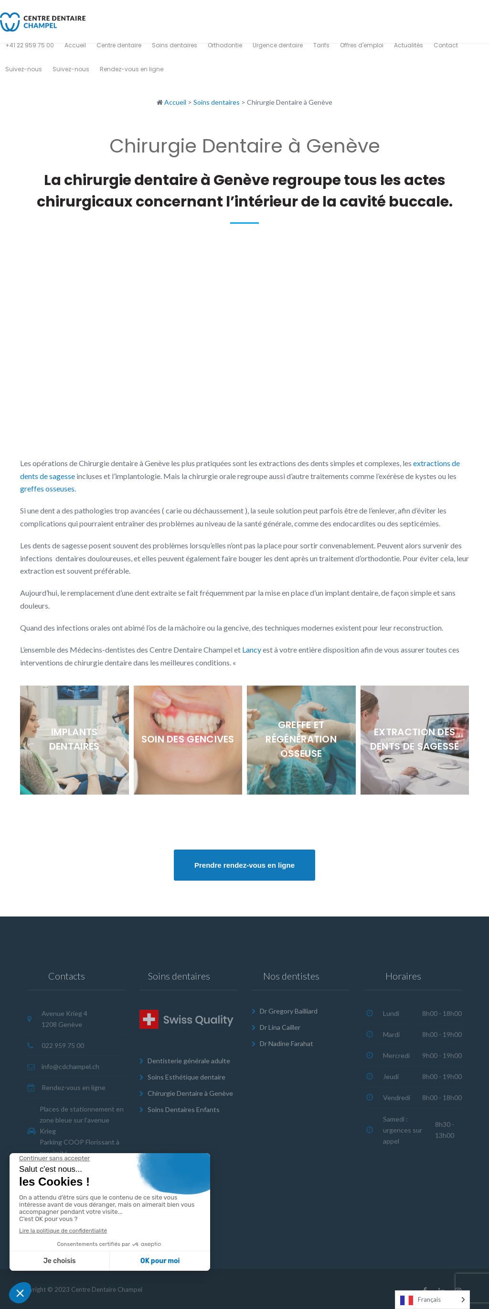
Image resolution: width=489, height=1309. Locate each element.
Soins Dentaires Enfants (184, 1109)
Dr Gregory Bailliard (289, 1011)
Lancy (251, 649)
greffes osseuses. (48, 488)
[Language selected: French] (432, 1299)
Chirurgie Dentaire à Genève (190, 1093)
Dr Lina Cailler (280, 1027)
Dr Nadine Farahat (286, 1043)
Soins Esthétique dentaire (186, 1077)
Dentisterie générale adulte (189, 1061)
